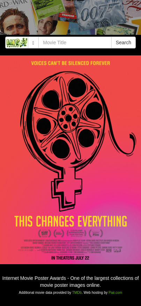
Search (123, 42)
